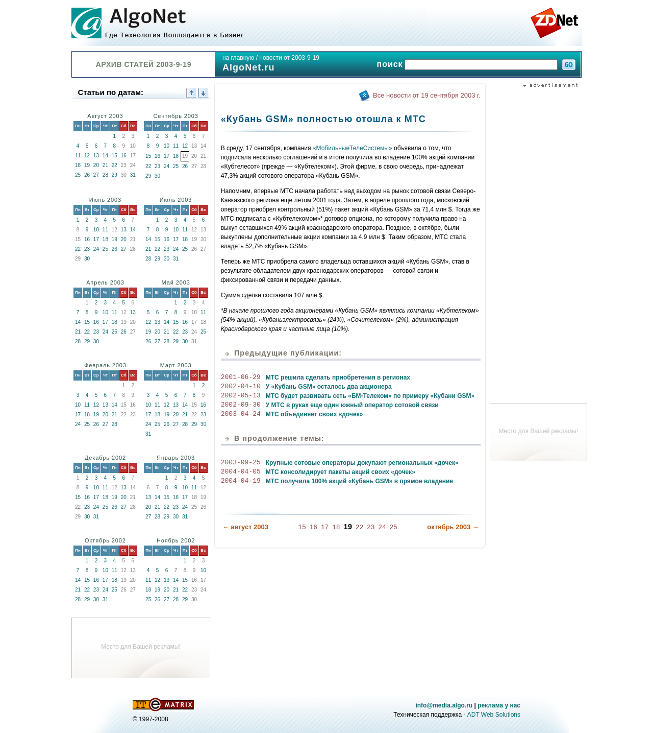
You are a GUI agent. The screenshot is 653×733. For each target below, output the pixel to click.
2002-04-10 (241, 386)
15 (114, 155)
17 (166, 156)
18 (78, 165)
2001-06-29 (241, 377)
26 (87, 175)
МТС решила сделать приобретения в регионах (338, 377)
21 (105, 165)
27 (96, 175)
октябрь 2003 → (453, 526)
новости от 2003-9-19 (289, 57)
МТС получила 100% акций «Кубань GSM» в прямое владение (359, 481)
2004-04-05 (241, 472)
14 (105, 155)
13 (96, 155)
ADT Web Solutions (493, 714)
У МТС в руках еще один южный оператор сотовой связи (352, 405)
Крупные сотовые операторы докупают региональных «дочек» (362, 462)
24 (166, 166)
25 (78, 175)
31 (133, 175)
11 (78, 155)
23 (157, 166)
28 (105, 175)
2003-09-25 (241, 462)
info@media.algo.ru (443, 705)
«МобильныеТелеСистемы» (352, 148)
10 (166, 146)
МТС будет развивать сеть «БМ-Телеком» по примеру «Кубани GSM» (370, 395)
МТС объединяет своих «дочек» (314, 414)
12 (87, 155)
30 (157, 176)
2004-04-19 (241, 481)
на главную (238, 57)
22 (114, 165)
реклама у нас (499, 705)
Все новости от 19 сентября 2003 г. (427, 95)
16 (124, 155)
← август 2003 (245, 526)
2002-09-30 (241, 405)
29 (114, 175)
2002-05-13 (241, 395)
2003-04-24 (241, 414)
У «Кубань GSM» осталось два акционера (329, 386)
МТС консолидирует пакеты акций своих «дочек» (340, 472)
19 (87, 165)
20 (96, 165)
